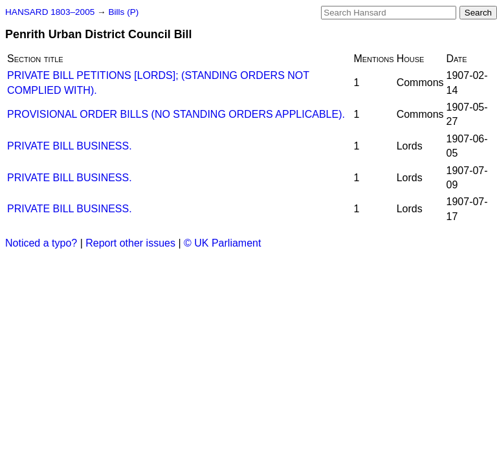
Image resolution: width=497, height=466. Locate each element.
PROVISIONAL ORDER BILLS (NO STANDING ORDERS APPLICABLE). (176, 114)
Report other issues (130, 243)
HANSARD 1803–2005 (49, 12)
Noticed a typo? (41, 243)
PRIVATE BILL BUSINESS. (69, 145)
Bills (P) (123, 12)
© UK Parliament (222, 243)
